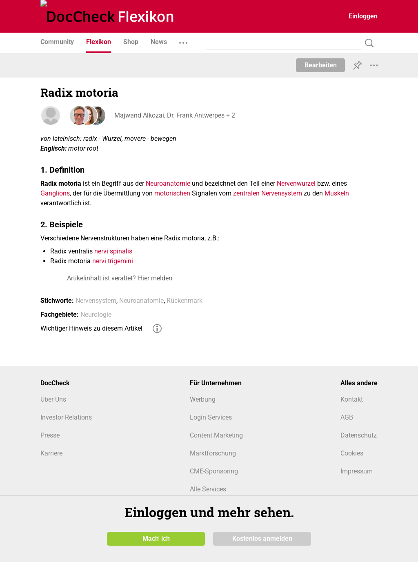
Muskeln (337, 193)
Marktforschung (213, 453)
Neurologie (95, 314)
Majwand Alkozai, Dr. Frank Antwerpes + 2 (174, 115)
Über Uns (53, 399)
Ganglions (55, 193)
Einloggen (363, 16)
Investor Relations (66, 417)
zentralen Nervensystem (267, 193)
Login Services (211, 417)
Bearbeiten (321, 65)
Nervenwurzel (296, 183)
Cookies (351, 453)
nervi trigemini (112, 261)
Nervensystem (96, 300)
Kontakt (351, 399)
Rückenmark (184, 300)
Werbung (203, 399)
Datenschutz (358, 435)
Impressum (356, 471)
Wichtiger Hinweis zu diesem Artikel (91, 328)
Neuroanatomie (168, 183)
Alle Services (208, 489)
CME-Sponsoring (214, 471)
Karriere (51, 453)
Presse (50, 435)
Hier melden (155, 278)
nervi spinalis (113, 251)
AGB (346, 417)
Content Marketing (216, 435)
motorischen (172, 193)
